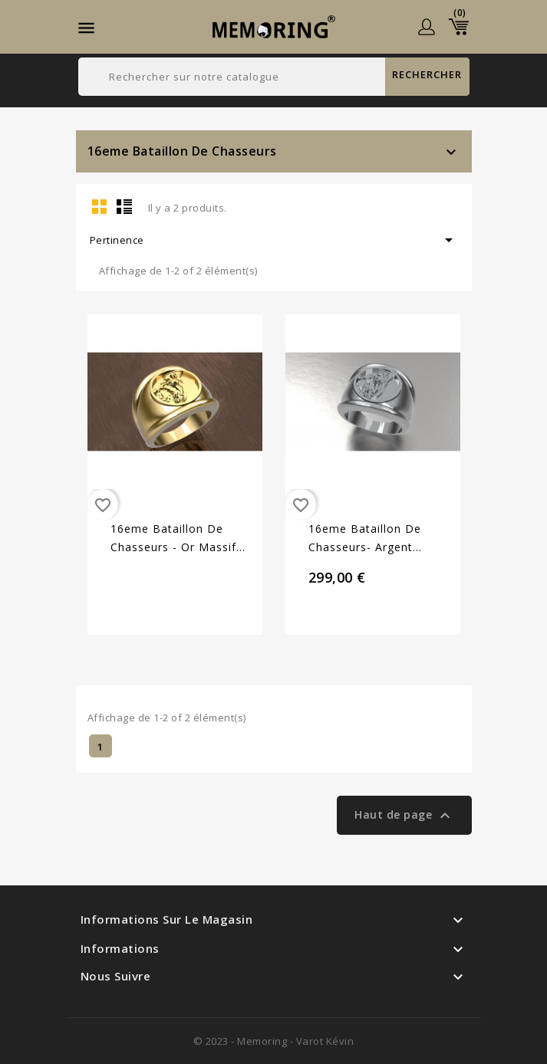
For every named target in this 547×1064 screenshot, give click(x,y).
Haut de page (404, 815)
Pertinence (274, 240)
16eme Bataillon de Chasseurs (182, 151)
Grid (99, 206)
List (124, 206)
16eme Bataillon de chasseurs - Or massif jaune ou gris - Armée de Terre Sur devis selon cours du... (173, 539)
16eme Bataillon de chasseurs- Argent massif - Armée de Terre (379, 539)
